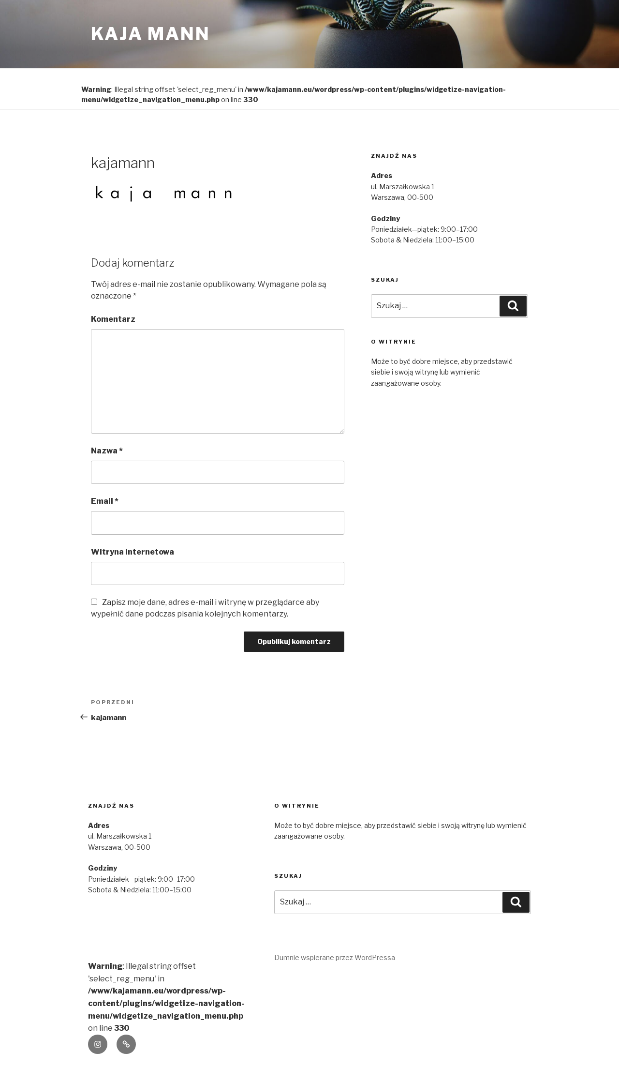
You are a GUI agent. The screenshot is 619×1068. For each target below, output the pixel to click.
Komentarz (113, 319)
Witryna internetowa (132, 552)
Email (104, 501)
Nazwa (107, 450)
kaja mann (150, 34)
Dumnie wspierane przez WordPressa (334, 957)
